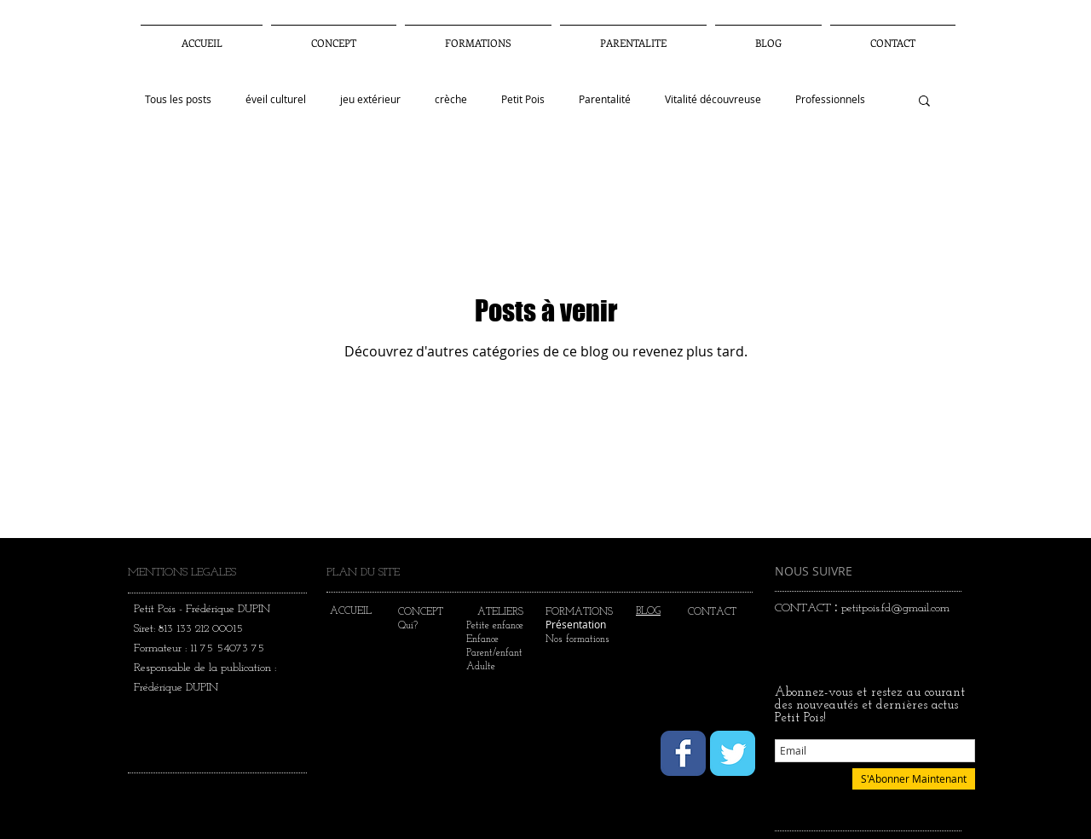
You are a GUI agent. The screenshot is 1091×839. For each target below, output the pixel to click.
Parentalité (605, 99)
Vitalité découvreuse (713, 99)
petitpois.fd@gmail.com (895, 608)
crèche (451, 99)
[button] (633, 35)
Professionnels (830, 99)
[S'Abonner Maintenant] (913, 779)
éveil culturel (275, 99)
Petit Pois (523, 99)
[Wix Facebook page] (683, 753)
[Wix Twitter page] (732, 753)
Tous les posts (178, 99)
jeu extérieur (370, 99)
